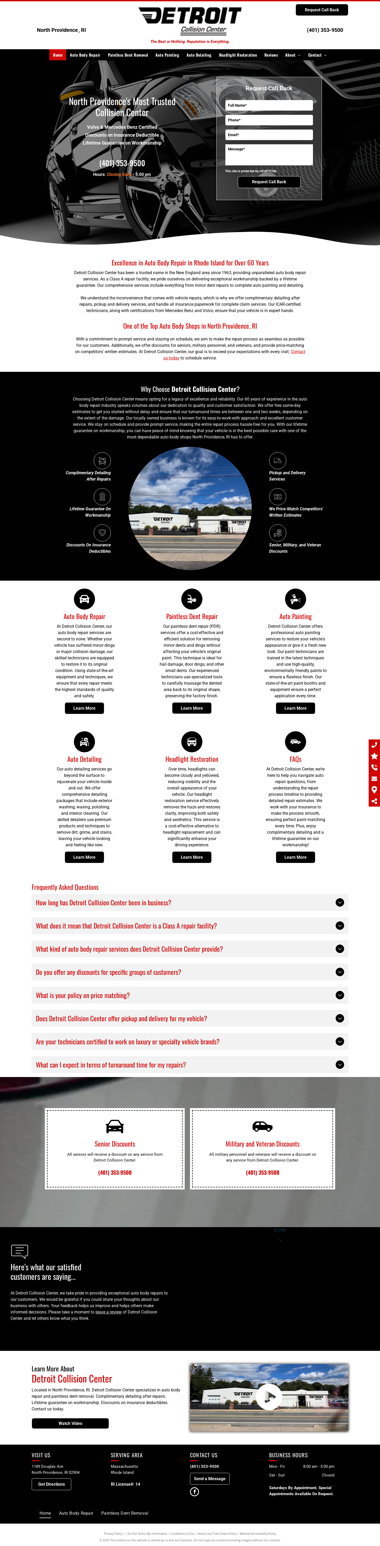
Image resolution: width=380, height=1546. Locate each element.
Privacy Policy (113, 1533)
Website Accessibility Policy (258, 1533)
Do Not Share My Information (148, 1533)
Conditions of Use (182, 1533)
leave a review (109, 1312)
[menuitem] (57, 55)
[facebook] (194, 1492)
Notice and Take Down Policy (217, 1533)
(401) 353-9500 (325, 30)
